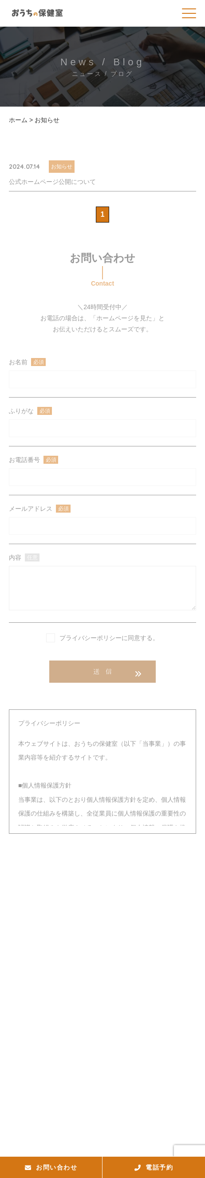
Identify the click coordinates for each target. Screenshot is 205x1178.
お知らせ (61, 166)
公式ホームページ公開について (52, 181)
